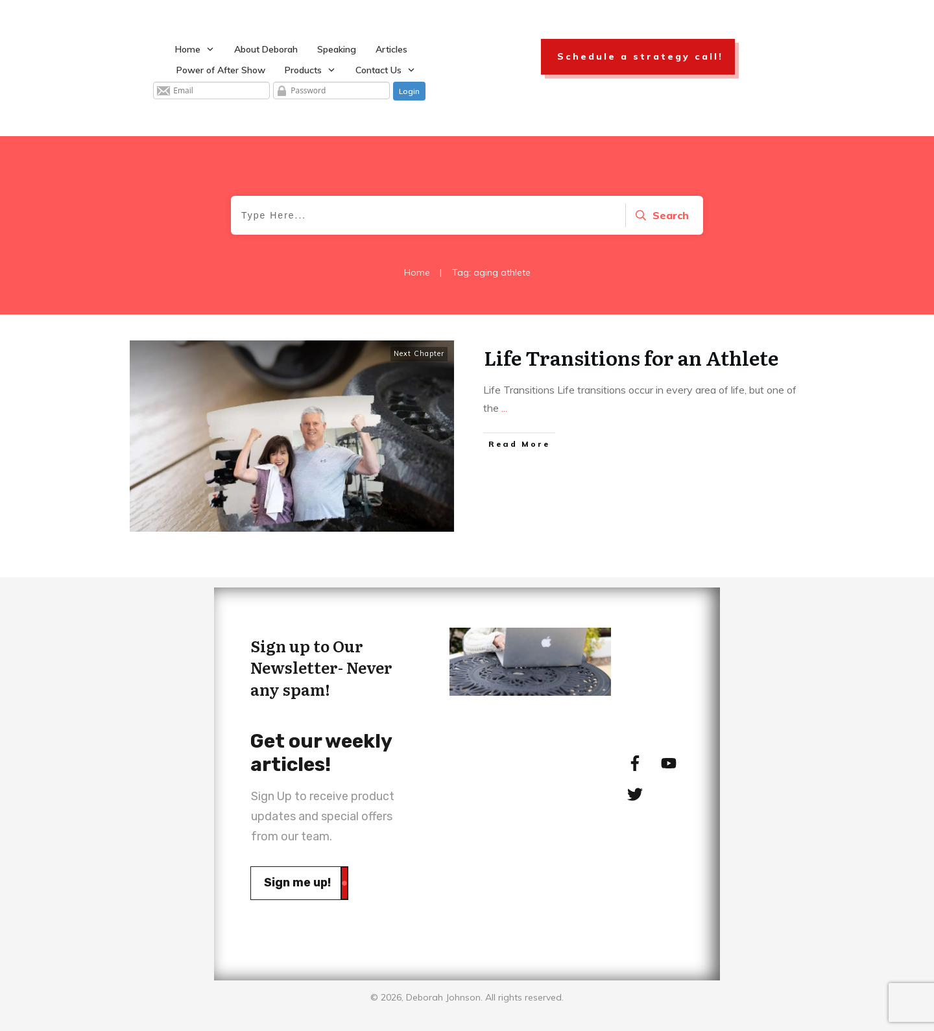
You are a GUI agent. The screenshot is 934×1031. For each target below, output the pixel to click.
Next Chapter (419, 353)
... (504, 407)
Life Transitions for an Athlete (631, 357)
